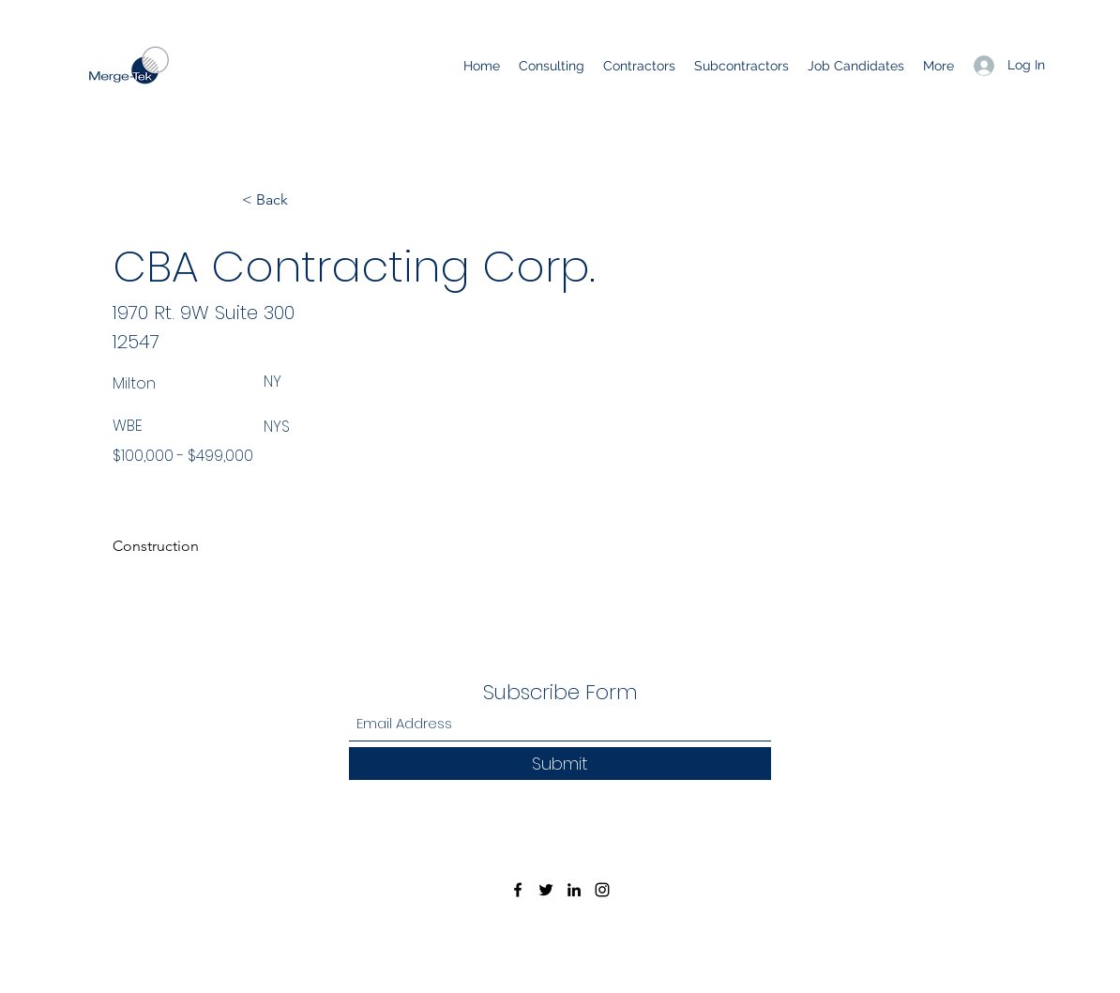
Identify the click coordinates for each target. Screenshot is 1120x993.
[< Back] (304, 200)
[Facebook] (517, 889)
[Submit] (560, 763)
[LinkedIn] (574, 889)
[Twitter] (546, 889)
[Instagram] (602, 889)
